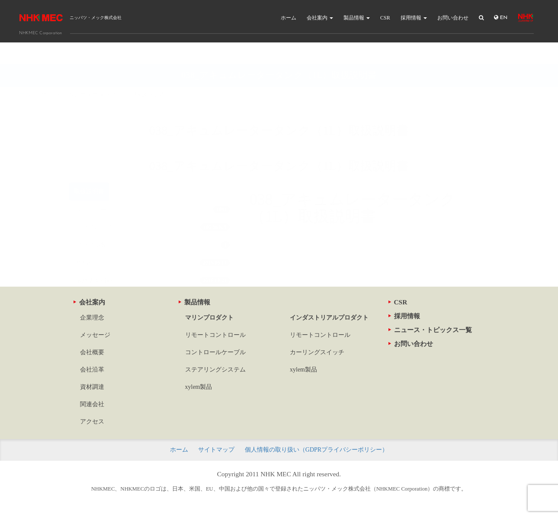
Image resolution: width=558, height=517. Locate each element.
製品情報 (194, 302)
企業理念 (92, 317)
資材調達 (92, 387)
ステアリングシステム (215, 369)
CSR (385, 18)
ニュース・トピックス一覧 (430, 329)
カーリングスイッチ (317, 352)
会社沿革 (92, 369)
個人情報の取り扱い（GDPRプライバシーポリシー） (316, 449)
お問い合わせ (452, 18)
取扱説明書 (89, 170)
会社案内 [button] (320, 18)
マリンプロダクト (209, 317)
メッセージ (95, 335)
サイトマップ (216, 449)
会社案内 (89, 302)
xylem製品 (198, 387)
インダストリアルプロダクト (329, 317)
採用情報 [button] (414, 18)
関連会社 (92, 404)
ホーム (288, 18)
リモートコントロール (215, 335)
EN (501, 17)
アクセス (92, 421)
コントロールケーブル (215, 352)
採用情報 (404, 316)
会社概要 (92, 352)
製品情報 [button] (356, 18)
